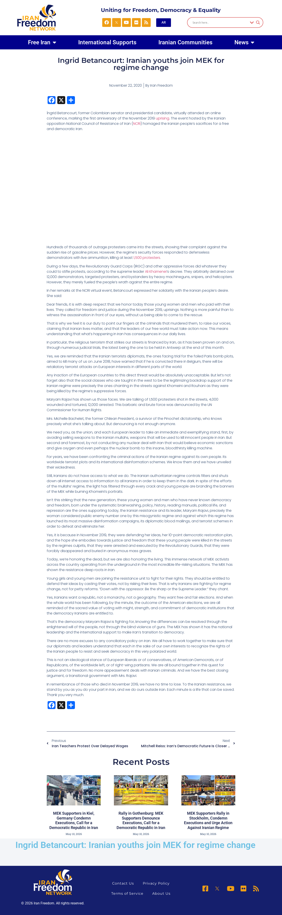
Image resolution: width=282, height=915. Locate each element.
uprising (162, 118)
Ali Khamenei (156, 271)
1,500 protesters (147, 257)
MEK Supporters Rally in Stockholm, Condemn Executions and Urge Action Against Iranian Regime (208, 820)
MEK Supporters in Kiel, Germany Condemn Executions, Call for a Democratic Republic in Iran (73, 820)
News (244, 42)
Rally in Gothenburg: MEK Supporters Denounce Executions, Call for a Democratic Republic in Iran (141, 820)
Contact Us (123, 883)
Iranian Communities (185, 42)
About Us (161, 893)
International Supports (107, 42)
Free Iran (42, 42)
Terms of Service (127, 893)
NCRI (137, 123)
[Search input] (220, 22)
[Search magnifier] (258, 22)
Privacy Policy (156, 883)
